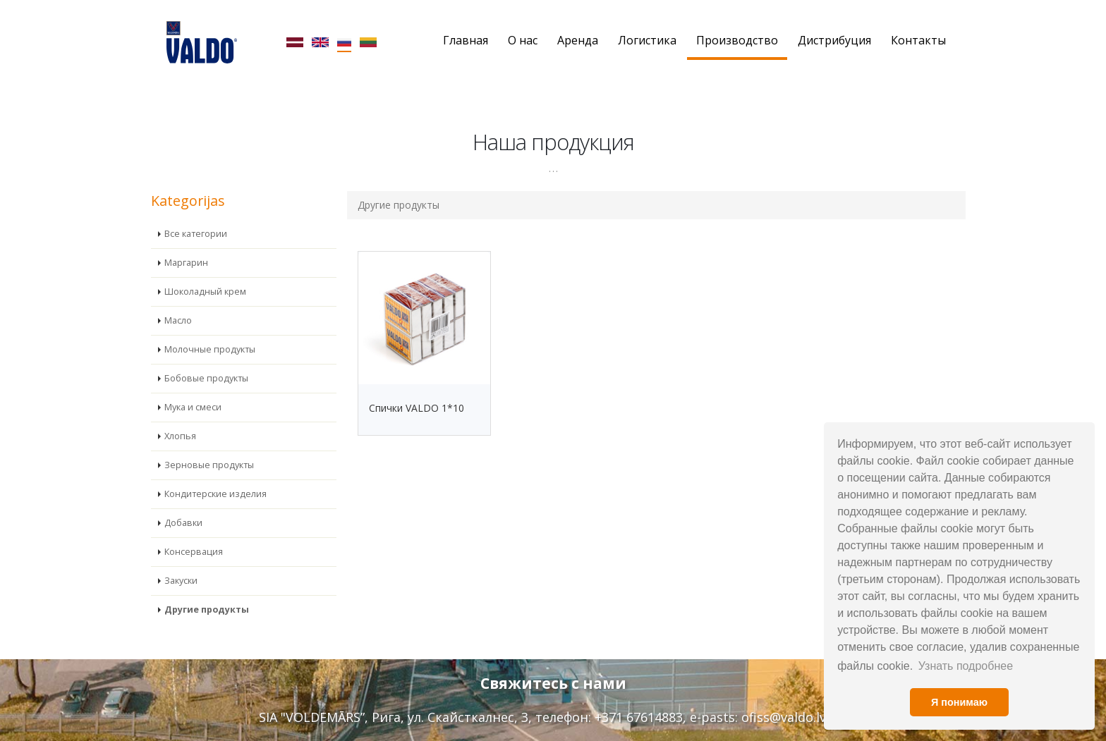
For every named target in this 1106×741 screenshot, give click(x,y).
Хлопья (180, 414)
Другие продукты (206, 588)
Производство (737, 40)
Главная (465, 40)
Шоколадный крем (205, 270)
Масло (178, 299)
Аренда (577, 40)
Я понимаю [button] (959, 702)
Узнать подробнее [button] (965, 666)
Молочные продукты (209, 327)
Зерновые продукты (209, 443)
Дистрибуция (834, 40)
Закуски (181, 559)
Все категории (195, 212)
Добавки (183, 501)
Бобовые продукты (206, 356)
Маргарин (186, 241)
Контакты (918, 40)
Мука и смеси (192, 385)
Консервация (193, 530)
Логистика (647, 40)
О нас (522, 40)
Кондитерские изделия (215, 472)
